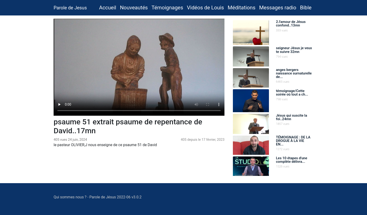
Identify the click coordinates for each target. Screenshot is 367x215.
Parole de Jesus (70, 8)
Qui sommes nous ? (70, 197)
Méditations (241, 7)
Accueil (108, 7)
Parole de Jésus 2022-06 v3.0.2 (115, 197)
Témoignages (167, 7)
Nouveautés (134, 7)
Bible (306, 7)
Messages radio (277, 7)
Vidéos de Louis (205, 7)
